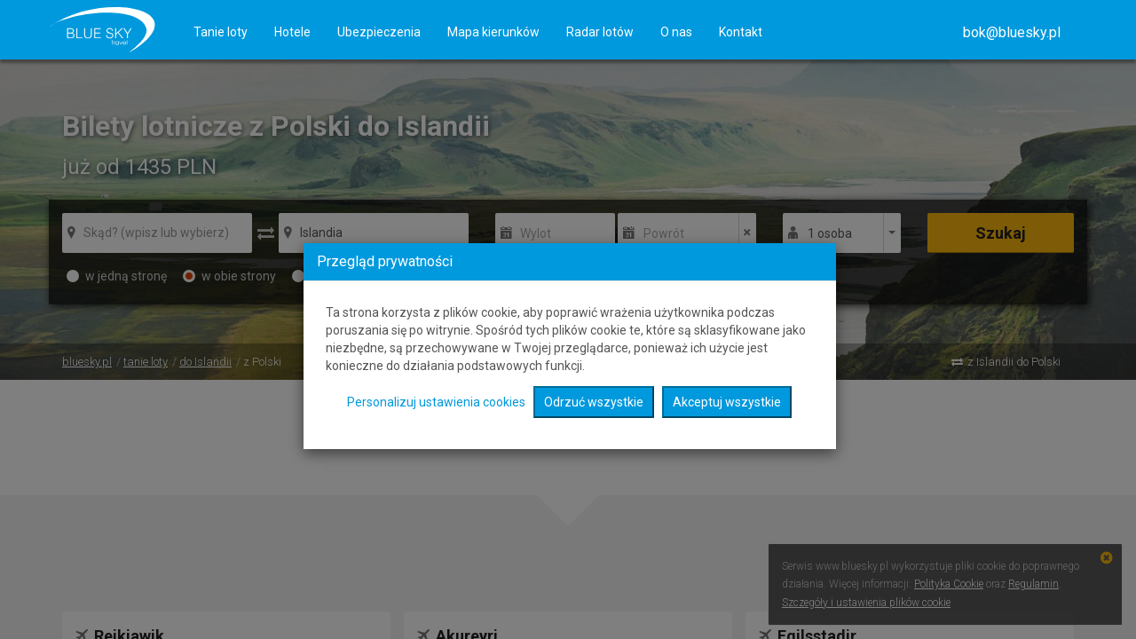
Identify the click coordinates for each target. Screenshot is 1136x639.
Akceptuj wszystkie (727, 402)
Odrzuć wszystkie (593, 402)
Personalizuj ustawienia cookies (436, 402)
